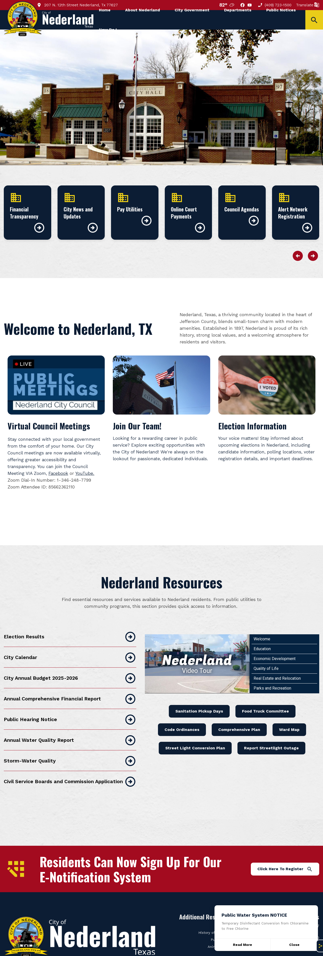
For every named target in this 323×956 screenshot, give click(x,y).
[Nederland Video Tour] (197, 649)
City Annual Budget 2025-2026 (70, 664)
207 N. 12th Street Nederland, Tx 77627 (77, 5)
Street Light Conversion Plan (195, 733)
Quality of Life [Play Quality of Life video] (266, 654)
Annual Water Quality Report (70, 726)
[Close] (294, 945)
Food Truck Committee (265, 696)
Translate (307, 5)
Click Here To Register (285, 855)
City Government (192, 10)
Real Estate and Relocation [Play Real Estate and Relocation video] (277, 664)
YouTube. (84, 473)
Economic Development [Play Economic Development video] (274, 644)
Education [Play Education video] (262, 634)
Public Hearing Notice (70, 705)
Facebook (58, 473)
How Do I (108, 29)
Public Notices (281, 10)
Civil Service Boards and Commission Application (70, 767)
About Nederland (142, 10)
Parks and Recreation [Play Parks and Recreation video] (272, 673)
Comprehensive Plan (239, 715)
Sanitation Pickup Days (199, 696)
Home (105, 10)
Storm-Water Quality (70, 747)
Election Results (70, 622)
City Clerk (224, 911)
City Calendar (70, 643)
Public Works (221, 925)
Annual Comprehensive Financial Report (70, 684)
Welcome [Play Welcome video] (262, 624)
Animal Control (220, 932)
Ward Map (289, 715)
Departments (237, 10)
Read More (242, 945)
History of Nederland (215, 918)
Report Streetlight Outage (271, 733)
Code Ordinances (182, 715)
